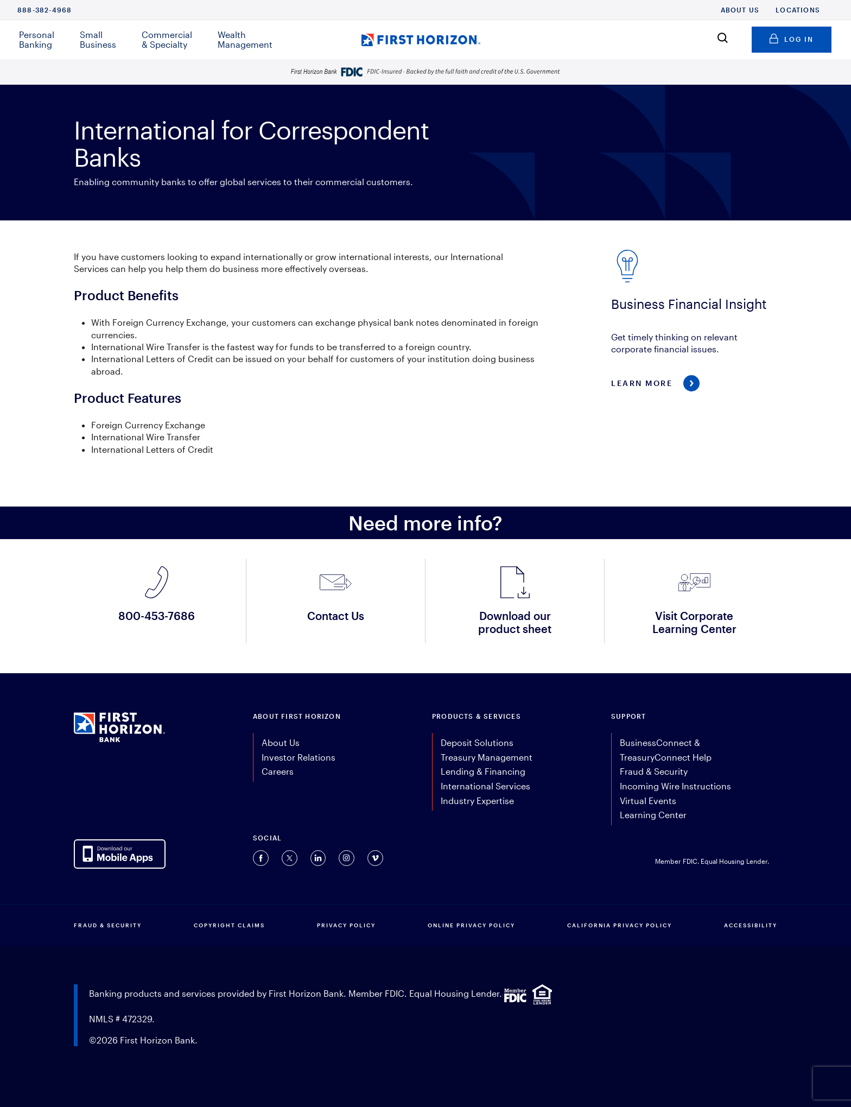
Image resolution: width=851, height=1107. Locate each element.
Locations (798, 10)
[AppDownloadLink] (120, 854)
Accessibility (750, 925)
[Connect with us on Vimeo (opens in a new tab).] (375, 858)
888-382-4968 (44, 10)
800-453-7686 (156, 615)
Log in (792, 37)
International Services (485, 786)
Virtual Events (648, 800)
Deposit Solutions (477, 742)
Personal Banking (36, 39)
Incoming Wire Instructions (675, 786)
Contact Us (335, 615)
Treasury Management (486, 757)
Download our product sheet (514, 622)
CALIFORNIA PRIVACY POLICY (619, 925)
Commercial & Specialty (167, 39)
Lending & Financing (483, 771)
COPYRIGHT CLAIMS (229, 925)
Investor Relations (298, 757)
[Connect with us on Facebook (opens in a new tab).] (261, 858)
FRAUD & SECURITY (108, 925)
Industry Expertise (477, 800)
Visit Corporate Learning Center (694, 622)
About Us (740, 10)
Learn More (641, 383)
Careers (278, 771)
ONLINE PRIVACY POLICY (471, 925)
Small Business (98, 39)
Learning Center (653, 814)
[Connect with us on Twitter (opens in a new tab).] (289, 858)
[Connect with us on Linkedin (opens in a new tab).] (318, 858)
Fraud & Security (654, 771)
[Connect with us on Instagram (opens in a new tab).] (346, 858)
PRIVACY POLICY (346, 925)
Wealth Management (245, 39)
